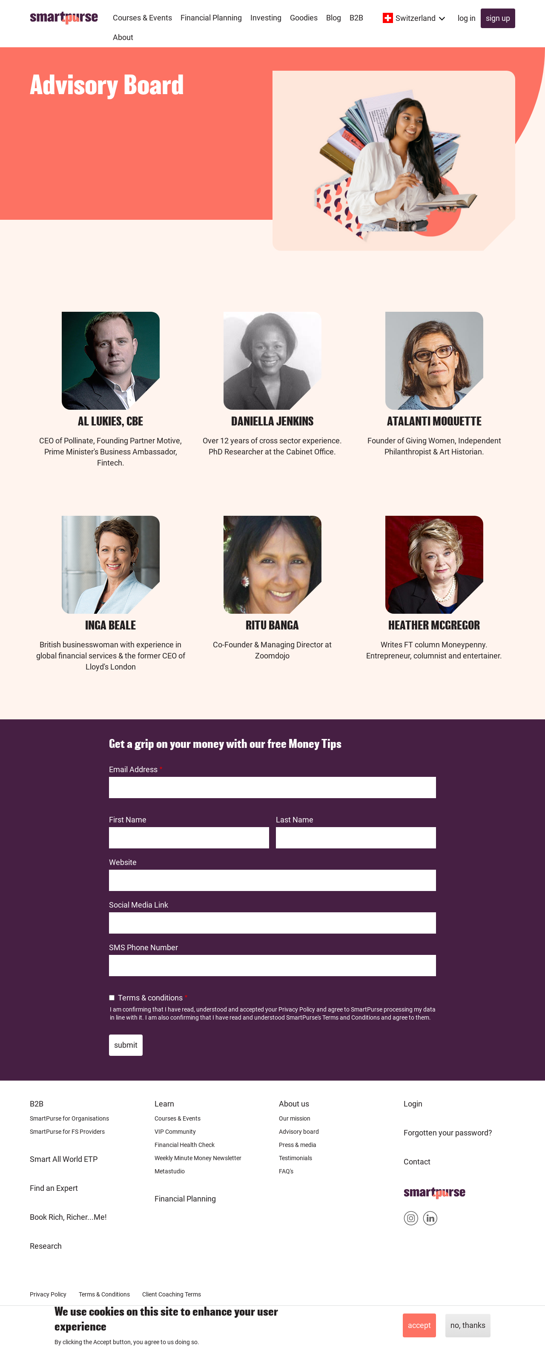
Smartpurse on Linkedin (430, 1220)
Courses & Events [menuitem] (142, 17)
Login (413, 1103)
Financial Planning (185, 1198)
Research (46, 1246)
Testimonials (295, 1158)
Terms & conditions (150, 997)
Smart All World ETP (64, 1159)
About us (294, 1103)
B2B (36, 1103)
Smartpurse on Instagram (411, 1220)
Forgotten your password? (448, 1132)
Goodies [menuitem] (304, 17)
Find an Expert (54, 1188)
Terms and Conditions (351, 1017)
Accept (419, 1325)
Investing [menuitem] (265, 17)
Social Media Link (138, 904)
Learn (164, 1103)
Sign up (498, 18)
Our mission (294, 1118)
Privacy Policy (296, 1009)
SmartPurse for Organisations (69, 1118)
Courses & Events (178, 1118)
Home (414, 1190)
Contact (417, 1161)
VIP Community (175, 1131)
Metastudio (170, 1171)
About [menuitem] (123, 37)
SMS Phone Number (143, 947)
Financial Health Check (185, 1144)
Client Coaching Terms (171, 1294)
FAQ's (286, 1171)
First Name (127, 819)
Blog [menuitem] (333, 17)
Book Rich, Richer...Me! (68, 1217)
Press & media (297, 1144)
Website (123, 862)
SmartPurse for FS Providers (67, 1131)
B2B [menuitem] (356, 17)
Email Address (133, 769)
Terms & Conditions (104, 1294)
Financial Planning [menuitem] (211, 17)
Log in (467, 18)
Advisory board (299, 1131)
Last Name (294, 819)
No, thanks (467, 1325)
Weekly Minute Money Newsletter (198, 1158)
